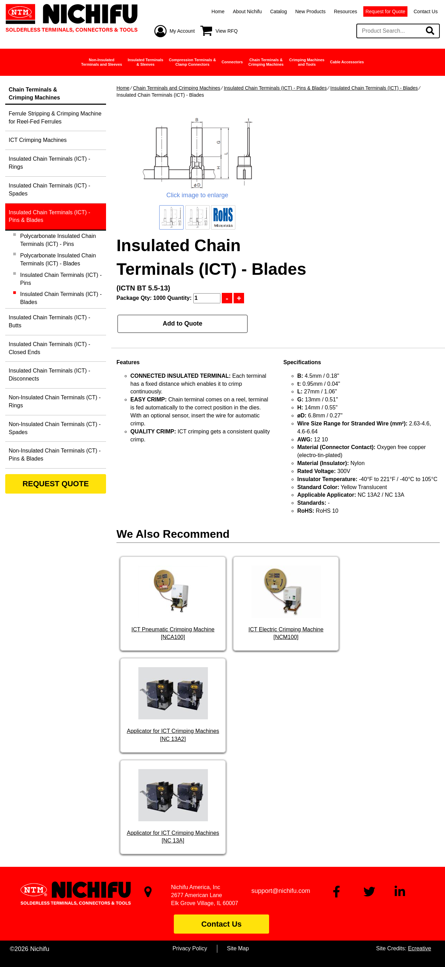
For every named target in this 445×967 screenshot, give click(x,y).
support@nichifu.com (280, 890)
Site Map (238, 948)
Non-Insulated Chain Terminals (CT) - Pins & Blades (55, 455)
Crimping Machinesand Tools (306, 62)
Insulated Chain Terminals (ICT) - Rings (49, 163)
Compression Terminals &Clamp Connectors (192, 62)
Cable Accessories (347, 62)
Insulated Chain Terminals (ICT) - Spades (49, 190)
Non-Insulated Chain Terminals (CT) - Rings (55, 401)
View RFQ (227, 31)
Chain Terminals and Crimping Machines (176, 88)
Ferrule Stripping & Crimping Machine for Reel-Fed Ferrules (55, 118)
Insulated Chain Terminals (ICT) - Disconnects (49, 375)
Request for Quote (385, 11)
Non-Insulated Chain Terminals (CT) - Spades (55, 428)
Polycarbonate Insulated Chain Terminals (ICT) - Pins (58, 240)
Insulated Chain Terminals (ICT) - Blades (374, 88)
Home (217, 11)
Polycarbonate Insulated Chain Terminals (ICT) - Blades (58, 259)
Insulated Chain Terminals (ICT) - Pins (61, 279)
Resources (345, 11)
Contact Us (426, 11)
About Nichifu (247, 11)
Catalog (278, 11)
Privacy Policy (189, 948)
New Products (310, 11)
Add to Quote (182, 323)
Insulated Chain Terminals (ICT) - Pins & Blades (275, 88)
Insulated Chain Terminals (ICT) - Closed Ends (49, 348)
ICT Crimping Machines (38, 140)
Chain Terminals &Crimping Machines (265, 62)
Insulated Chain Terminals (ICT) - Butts (49, 321)
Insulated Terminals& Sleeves (145, 62)
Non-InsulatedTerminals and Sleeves (101, 62)
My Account (182, 31)
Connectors (232, 62)
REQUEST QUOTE (56, 483)
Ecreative (419, 948)
